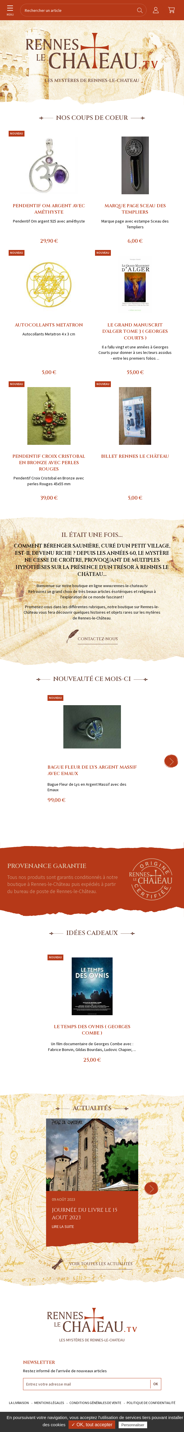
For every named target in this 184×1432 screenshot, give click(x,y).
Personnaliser (133, 1425)
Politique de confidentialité (151, 1403)
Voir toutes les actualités (100, 1264)
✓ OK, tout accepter (91, 1424)
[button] (171, 761)
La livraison (19, 1403)
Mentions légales (49, 1403)
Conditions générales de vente (95, 1403)
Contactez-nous (98, 639)
